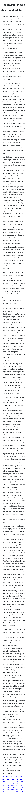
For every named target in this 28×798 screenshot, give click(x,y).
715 (21, 794)
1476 (13, 781)
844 (11, 777)
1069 (13, 779)
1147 (21, 792)
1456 (18, 783)
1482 (17, 789)
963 (3, 792)
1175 (23, 787)
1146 (12, 794)
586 (8, 794)
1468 (21, 785)
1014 (8, 792)
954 (17, 785)
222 (3, 785)
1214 (8, 779)
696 (18, 781)
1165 (12, 785)
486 (21, 777)
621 (22, 781)
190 (17, 792)
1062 (4, 787)
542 (8, 785)
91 (17, 779)
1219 (4, 781)
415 (3, 789)
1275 (4, 783)
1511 (16, 777)
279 (3, 794)
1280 (8, 787)
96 (16, 794)
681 (21, 779)
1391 (18, 787)
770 (8, 781)
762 (3, 796)
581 (3, 779)
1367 (12, 789)
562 (22, 783)
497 (22, 789)
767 (13, 783)
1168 (8, 783)
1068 (13, 787)
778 (8, 789)
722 (7, 777)
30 (3, 777)
